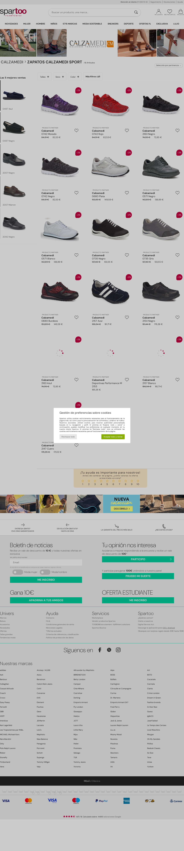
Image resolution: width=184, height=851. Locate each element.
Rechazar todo (68, 437)
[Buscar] (136, 12)
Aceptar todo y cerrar (113, 437)
